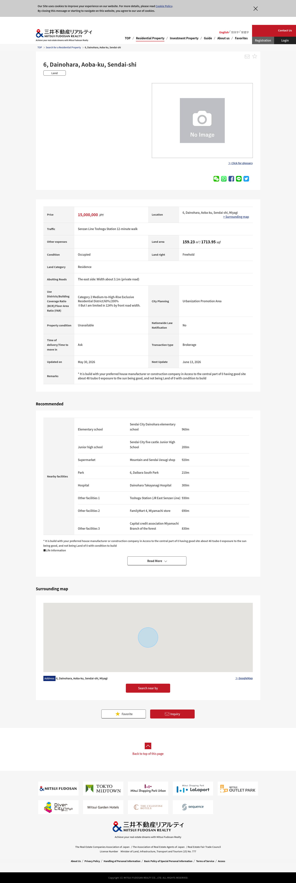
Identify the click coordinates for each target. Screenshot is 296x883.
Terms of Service (205, 861)
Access (221, 861)
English (224, 32)
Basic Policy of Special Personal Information (168, 861)
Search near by (148, 688)
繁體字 (245, 32)
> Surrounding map (236, 217)
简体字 (235, 32)
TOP (128, 38)
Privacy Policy (92, 861)
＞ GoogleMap (244, 678)
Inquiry (172, 714)
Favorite (124, 714)
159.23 (189, 241)
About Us (76, 861)
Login (285, 40)
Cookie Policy (164, 6)
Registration (263, 40)
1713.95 (209, 241)
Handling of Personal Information (122, 861)
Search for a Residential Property (63, 47)
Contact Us (285, 30)
